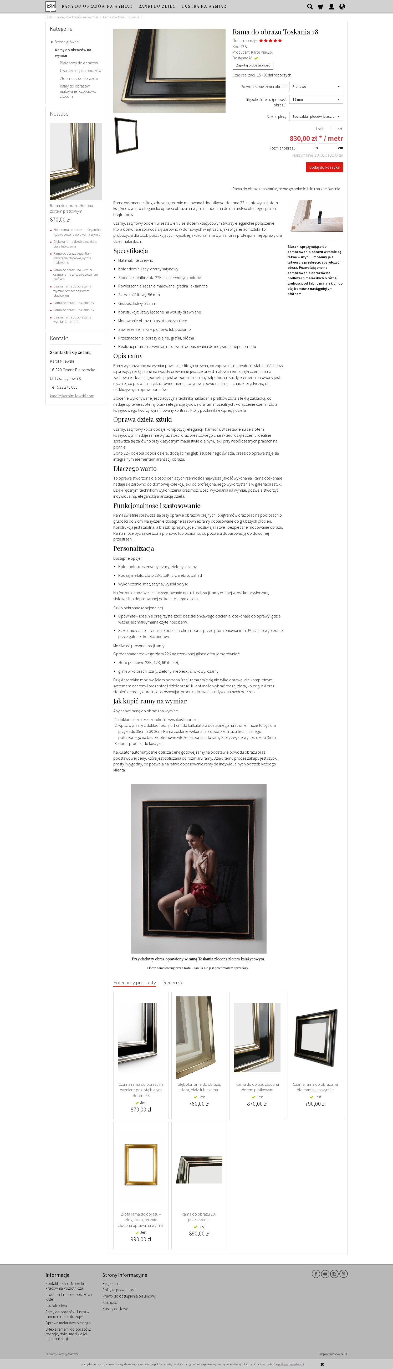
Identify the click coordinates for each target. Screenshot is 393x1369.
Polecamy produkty (134, 982)
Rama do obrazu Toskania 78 (73, 303)
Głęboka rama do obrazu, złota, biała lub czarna (199, 1087)
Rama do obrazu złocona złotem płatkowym (257, 1087)
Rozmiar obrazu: (292, 147)
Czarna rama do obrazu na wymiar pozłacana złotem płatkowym (72, 291)
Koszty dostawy (115, 1308)
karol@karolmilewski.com (72, 395)
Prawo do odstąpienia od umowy (129, 1296)
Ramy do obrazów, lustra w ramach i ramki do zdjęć (67, 1314)
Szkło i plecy (277, 116)
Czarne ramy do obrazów (80, 70)
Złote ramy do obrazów (79, 78)
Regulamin (111, 1283)
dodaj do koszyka (324, 167)
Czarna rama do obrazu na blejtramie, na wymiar (315, 1087)
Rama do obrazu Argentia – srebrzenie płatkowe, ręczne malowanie (72, 258)
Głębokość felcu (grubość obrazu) (266, 102)
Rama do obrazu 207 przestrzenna (199, 1216)
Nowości (60, 113)
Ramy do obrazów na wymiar (97, 6)
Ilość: (320, 128)
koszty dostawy (68, 1354)
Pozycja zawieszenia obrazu (264, 86)
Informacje (57, 1275)
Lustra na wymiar (204, 6)
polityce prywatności (291, 1364)
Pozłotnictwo (56, 1305)
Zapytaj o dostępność (253, 65)
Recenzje (173, 982)
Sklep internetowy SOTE (333, 1354)
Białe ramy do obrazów (79, 62)
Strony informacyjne (125, 1275)
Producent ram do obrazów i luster (68, 1297)
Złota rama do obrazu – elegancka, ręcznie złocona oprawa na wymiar (141, 1219)
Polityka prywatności (119, 1289)
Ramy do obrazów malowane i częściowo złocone (78, 91)
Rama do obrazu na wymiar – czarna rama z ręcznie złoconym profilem (75, 274)
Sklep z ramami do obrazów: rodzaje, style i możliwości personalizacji (68, 1334)
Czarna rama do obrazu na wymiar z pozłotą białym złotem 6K (141, 1090)
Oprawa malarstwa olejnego (68, 1322)
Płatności (110, 1302)
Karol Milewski (262, 52)
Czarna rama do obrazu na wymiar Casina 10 (72, 319)
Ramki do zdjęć (157, 6)
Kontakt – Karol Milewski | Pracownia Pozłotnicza (65, 1286)
